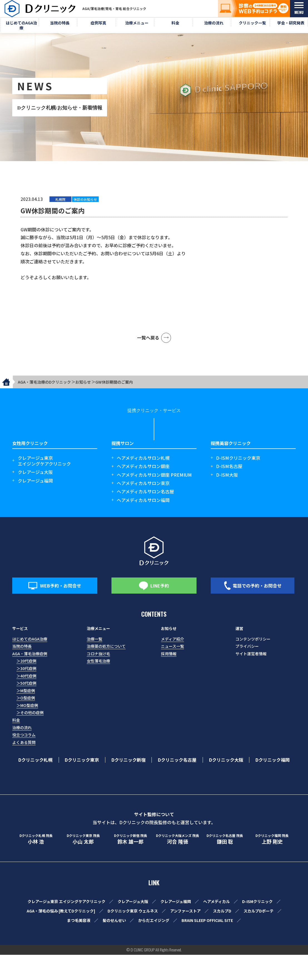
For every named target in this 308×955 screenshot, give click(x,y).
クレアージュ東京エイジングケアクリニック (44, 461)
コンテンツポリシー (252, 639)
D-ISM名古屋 (229, 466)
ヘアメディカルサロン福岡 (143, 500)
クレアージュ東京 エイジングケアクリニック (66, 901)
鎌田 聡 (225, 840)
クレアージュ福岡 (35, 481)
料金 (16, 720)
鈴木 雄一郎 (130, 840)
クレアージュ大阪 (35, 472)
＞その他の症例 (30, 713)
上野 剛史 (272, 840)
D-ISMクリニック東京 (238, 458)
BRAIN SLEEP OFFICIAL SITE (207, 920)
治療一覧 (94, 639)
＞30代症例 (26, 668)
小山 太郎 (83, 840)
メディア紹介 (172, 639)
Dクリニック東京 (82, 760)
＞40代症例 (26, 676)
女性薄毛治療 (98, 661)
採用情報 (169, 654)
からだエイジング (153, 920)
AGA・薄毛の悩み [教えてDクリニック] (61, 911)
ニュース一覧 (172, 646)
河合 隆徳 (177, 840)
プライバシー (247, 646)
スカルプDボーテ (259, 911)
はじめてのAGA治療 (29, 639)
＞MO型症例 (27, 705)
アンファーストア (185, 911)
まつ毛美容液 (78, 920)
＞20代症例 (26, 661)
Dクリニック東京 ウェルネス (133, 911)
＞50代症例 (26, 683)
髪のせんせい (114, 920)
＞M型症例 (25, 691)
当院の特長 (22, 646)
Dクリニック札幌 (35, 760)
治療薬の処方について (106, 646)
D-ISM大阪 (227, 475)
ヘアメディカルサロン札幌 (143, 458)
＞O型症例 (25, 698)
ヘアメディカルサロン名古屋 (145, 492)
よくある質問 (24, 742)
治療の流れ (22, 728)
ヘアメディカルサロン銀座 (143, 466)
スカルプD (222, 911)
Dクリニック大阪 (226, 760)
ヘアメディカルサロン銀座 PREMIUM (154, 475)
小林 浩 (35, 840)
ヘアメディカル (216, 901)
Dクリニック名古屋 (177, 760)
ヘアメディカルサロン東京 (143, 483)
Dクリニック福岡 (272, 760)
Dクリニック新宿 (128, 760)
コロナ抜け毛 (98, 654)
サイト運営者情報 (251, 654)
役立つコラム (24, 735)
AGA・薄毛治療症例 (29, 654)
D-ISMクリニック (257, 901)
